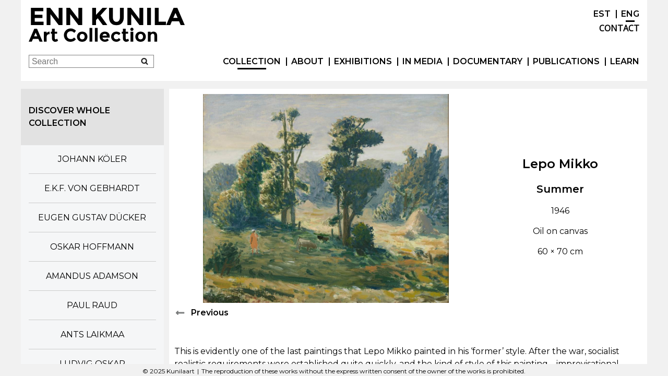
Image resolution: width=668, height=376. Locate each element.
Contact (619, 28)
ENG (630, 14)
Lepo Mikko (560, 163)
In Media (422, 61)
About (307, 61)
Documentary (487, 61)
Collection (252, 61)
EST (602, 14)
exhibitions (363, 61)
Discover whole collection (69, 116)
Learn (624, 61)
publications (566, 61)
